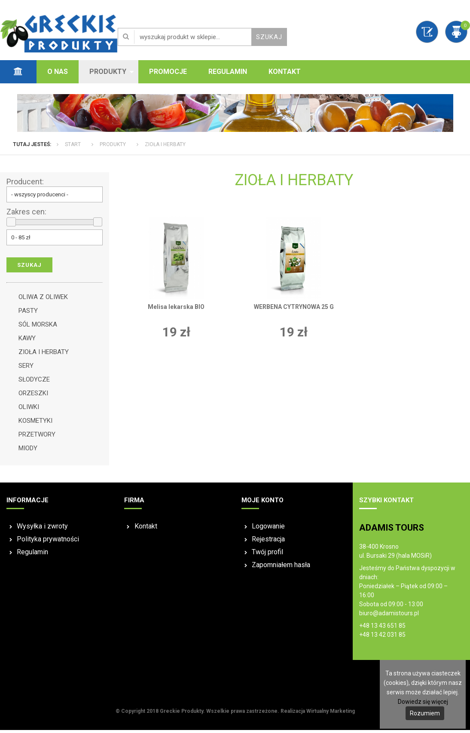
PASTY (28, 314)
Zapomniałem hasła (281, 568)
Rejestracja (268, 542)
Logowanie (268, 529)
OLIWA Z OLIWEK (43, 300)
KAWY (27, 341)
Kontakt (285, 71)
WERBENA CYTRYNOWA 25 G (294, 309)
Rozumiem (425, 713)
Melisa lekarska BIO (176, 309)
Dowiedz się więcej (423, 701)
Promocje (168, 71)
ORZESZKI (33, 396)
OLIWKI (28, 410)
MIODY (27, 451)
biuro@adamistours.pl (389, 616)
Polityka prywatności (48, 542)
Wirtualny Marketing (330, 714)
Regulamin (227, 71)
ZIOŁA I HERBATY (165, 147)
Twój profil (267, 555)
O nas (57, 71)
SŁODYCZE (34, 382)
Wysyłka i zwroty (42, 529)
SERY (26, 369)
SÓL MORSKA (37, 327)
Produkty (107, 71)
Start (73, 147)
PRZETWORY (36, 437)
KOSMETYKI (35, 424)
